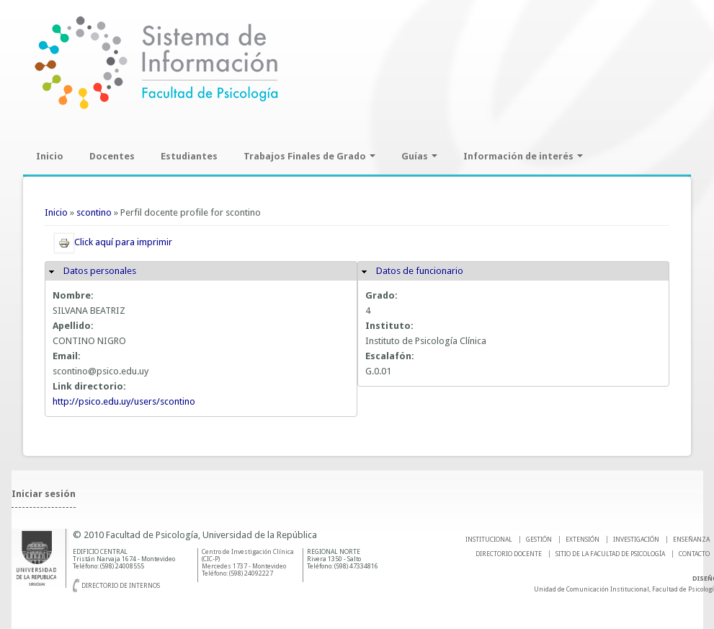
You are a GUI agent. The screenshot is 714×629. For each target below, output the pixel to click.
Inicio (49, 156)
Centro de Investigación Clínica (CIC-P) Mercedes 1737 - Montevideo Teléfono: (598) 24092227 (248, 562)
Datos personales (99, 270)
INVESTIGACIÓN (636, 539)
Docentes (112, 156)
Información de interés (523, 156)
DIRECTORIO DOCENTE (509, 554)
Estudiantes (189, 156)
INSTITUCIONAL (488, 539)
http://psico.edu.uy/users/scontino (124, 401)
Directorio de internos (120, 585)
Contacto (694, 554)
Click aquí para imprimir (113, 242)
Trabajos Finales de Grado (309, 156)
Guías (419, 156)
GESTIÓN (539, 539)
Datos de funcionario (419, 270)
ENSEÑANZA (691, 539)
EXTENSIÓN (582, 539)
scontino (94, 212)
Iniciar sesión (44, 493)
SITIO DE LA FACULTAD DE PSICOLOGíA (610, 554)
